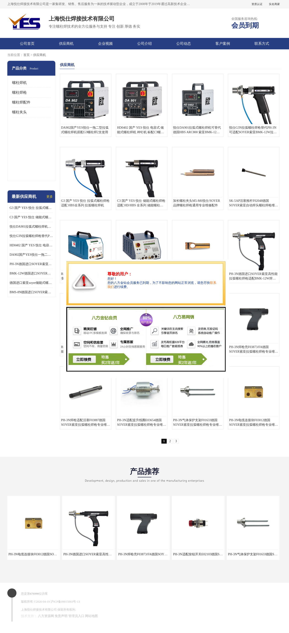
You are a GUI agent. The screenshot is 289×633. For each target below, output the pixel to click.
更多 (49, 196)
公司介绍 (144, 43)
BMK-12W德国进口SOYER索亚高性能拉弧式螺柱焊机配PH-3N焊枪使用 (31, 273)
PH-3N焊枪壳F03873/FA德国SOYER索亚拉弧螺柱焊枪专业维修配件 (165, 554)
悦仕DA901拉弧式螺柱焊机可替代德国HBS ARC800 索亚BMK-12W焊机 (31, 226)
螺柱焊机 (19, 83)
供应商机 (66, 43)
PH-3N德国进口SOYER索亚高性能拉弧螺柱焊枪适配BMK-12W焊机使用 (31, 264)
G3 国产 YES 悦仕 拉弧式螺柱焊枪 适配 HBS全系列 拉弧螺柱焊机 (31, 208)
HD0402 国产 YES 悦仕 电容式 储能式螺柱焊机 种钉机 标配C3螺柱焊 (31, 245)
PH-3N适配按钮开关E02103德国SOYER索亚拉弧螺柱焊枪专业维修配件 (223, 554)
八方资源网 (46, 616)
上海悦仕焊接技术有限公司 (39, 609)
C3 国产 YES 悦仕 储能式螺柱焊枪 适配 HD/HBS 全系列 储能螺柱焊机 (31, 217)
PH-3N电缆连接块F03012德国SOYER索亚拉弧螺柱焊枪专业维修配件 (56, 554)
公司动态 (183, 43)
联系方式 (261, 43)
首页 (26, 55)
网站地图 (91, 616)
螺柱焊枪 (19, 92)
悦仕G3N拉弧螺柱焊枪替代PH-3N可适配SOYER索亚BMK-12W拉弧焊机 (31, 236)
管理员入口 (76, 616)
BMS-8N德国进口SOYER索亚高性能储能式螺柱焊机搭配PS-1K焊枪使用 (31, 292)
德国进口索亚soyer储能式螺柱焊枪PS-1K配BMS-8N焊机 (31, 283)
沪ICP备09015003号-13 (65, 601)
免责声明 (61, 616)
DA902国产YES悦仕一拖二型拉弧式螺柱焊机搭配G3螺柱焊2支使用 (31, 254)
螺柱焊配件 (21, 102)
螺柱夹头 (19, 112)
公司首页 (27, 43)
